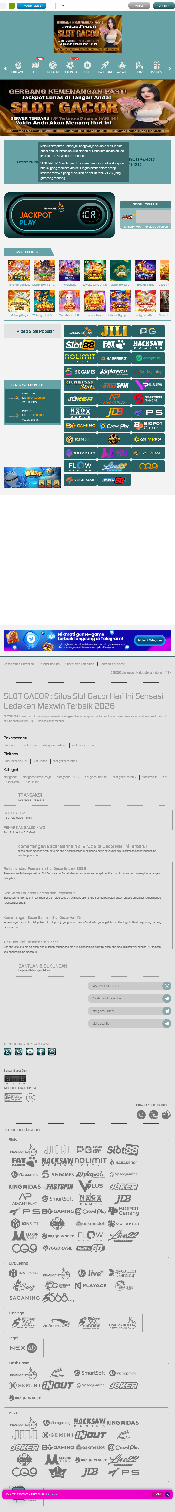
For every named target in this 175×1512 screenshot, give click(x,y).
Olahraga (70, 67)
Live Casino (53, 67)
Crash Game (105, 67)
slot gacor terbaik (124, 777)
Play (27, 223)
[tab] (80, 331)
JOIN (158, 1494)
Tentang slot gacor (112, 664)
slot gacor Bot (132, 1023)
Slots (35, 67)
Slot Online (40, 761)
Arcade (122, 67)
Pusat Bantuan (50, 664)
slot (164, 777)
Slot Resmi (13, 782)
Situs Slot (32, 782)
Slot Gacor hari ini (15, 761)
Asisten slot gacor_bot (132, 998)
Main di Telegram (31, 5)
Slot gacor (10, 745)
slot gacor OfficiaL (132, 1011)
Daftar (164, 5)
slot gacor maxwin (84, 745)
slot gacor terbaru (54, 745)
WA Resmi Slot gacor (132, 986)
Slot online (30, 745)
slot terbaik (149, 777)
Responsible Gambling (19, 664)
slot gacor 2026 (68, 777)
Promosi (156, 67)
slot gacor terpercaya (37, 777)
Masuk (139, 5)
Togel (87, 67)
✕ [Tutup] (167, 1495)
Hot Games (18, 67)
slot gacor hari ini (95, 777)
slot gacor (10, 777)
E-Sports (139, 67)
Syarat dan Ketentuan (79, 664)
